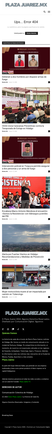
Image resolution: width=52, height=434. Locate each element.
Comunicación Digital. (43, 427)
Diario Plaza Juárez (14, 397)
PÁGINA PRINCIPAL (31, 33)
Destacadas (5, 122)
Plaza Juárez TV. (25, 382)
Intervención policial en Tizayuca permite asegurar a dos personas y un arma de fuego (26, 167)
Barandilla (5, 73)
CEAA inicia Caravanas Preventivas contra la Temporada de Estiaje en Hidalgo (23, 127)
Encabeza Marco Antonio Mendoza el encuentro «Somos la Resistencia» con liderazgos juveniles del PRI (25, 213)
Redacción (5, 82)
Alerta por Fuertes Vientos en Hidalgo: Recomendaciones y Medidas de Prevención (23, 255)
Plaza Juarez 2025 (19, 427)
